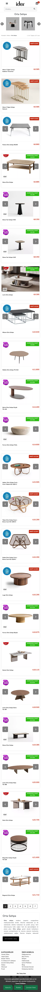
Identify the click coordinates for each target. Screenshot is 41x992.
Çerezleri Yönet (31, 988)
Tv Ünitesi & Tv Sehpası (8, 961)
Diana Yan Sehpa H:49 (9, 257)
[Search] (17, 9)
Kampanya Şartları (27, 969)
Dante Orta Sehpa (7, 670)
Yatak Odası (5, 957)
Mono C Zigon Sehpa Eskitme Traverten (8, 70)
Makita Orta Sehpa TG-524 (10, 370)
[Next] (36, 129)
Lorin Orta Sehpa (7, 295)
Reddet (18, 988)
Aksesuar (4, 967)
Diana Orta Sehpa (7, 745)
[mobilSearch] (34, 9)
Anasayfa (3, 35)
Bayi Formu (25, 957)
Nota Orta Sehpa (7, 820)
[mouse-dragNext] (39, 24)
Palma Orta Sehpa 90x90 (10, 145)
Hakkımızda (25, 961)
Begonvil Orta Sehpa (8, 895)
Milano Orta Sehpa (8, 332)
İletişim (24, 959)
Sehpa (8, 35)
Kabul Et (8, 988)
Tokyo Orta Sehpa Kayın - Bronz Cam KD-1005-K (10, 521)
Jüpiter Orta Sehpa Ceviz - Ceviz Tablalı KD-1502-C (10, 483)
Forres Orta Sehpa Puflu (9, 445)
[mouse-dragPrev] (2, 24)
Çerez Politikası (26, 963)
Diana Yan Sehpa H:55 (9, 220)
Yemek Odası (5, 954)
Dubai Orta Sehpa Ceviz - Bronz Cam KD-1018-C (10, 558)
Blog (23, 965)
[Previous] (5, 129)
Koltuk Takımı (5, 959)
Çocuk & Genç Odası (7, 963)
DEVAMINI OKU (11, 939)
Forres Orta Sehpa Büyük (10, 632)
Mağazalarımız (26, 954)
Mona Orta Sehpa (7, 182)
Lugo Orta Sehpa (7, 595)
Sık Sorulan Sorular (28, 967)
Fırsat (3, 969)
